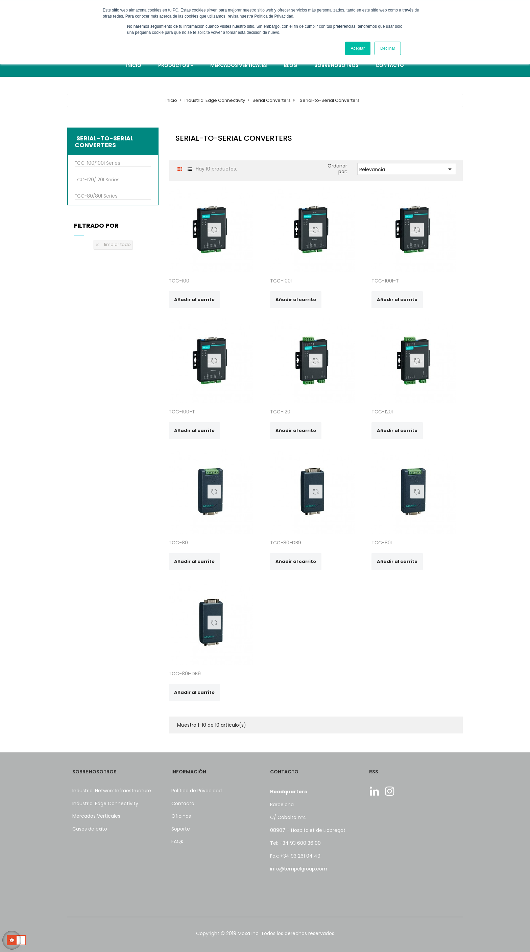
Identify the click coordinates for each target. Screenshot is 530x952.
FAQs (177, 841)
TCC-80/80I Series (96, 196)
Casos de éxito (89, 828)
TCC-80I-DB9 (185, 673)
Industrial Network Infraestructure (111, 790)
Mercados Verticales (96, 816)
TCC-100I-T (385, 280)
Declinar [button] (387, 48)
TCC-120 (280, 411)
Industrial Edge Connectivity (105, 803)
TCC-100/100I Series (97, 163)
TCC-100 (179, 280)
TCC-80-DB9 (285, 542)
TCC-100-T (182, 411)
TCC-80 (178, 542)
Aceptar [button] (358, 48)
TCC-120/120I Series (97, 180)
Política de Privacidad (196, 790)
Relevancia (406, 169)
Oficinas (181, 816)
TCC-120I (382, 411)
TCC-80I (381, 542)
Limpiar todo (113, 244)
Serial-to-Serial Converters (104, 142)
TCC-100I (281, 280)
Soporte (180, 828)
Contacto (182, 803)
